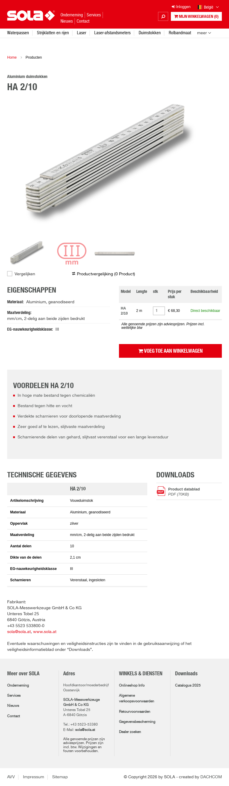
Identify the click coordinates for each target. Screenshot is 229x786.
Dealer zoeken (130, 732)
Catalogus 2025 (188, 685)
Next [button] (210, 167)
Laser (81, 32)
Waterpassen (18, 32)
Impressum (33, 777)
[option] (114, 166)
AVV (11, 777)
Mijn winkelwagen (196, 16)
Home (12, 57)
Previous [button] (19, 167)
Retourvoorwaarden (134, 712)
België (208, 7)
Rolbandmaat (180, 32)
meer (202, 33)
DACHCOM (211, 777)
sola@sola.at (19, 632)
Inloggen (181, 7)
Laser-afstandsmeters (112, 32)
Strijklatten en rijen (53, 32)
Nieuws (13, 706)
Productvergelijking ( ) (106, 274)
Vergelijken (25, 274)
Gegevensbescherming (137, 722)
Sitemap (60, 777)
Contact (13, 716)
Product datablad (195, 491)
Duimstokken (150, 32)
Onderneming (18, 685)
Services (14, 696)
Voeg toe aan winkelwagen (170, 351)
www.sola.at (44, 632)
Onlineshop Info (132, 685)
